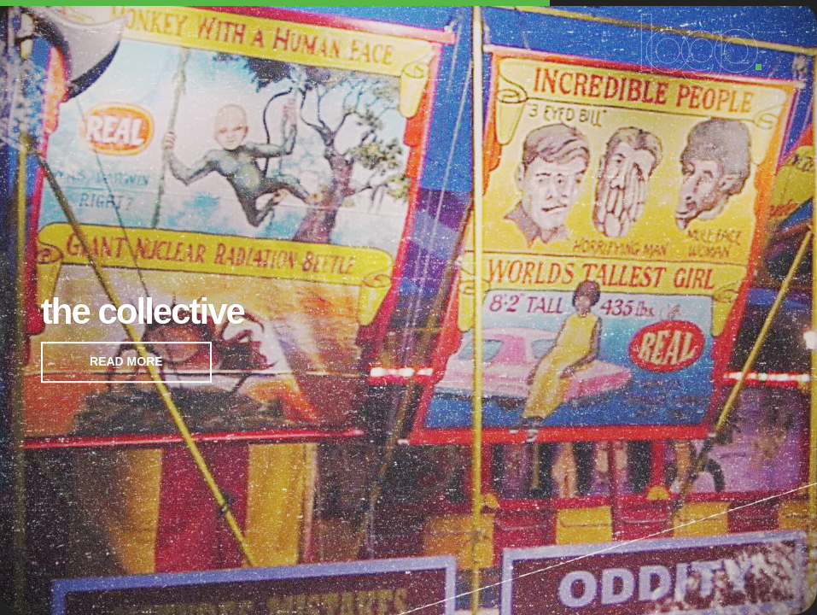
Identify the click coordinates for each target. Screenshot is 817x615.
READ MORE (126, 361)
